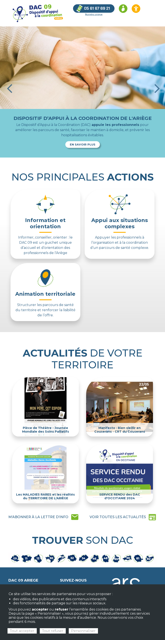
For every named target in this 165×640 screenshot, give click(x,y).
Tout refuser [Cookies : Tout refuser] (52, 631)
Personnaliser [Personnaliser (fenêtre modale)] (83, 631)
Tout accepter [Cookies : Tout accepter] (22, 631)
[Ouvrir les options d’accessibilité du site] (136, 8)
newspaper (123, 517)
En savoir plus (82, 144)
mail (43, 517)
